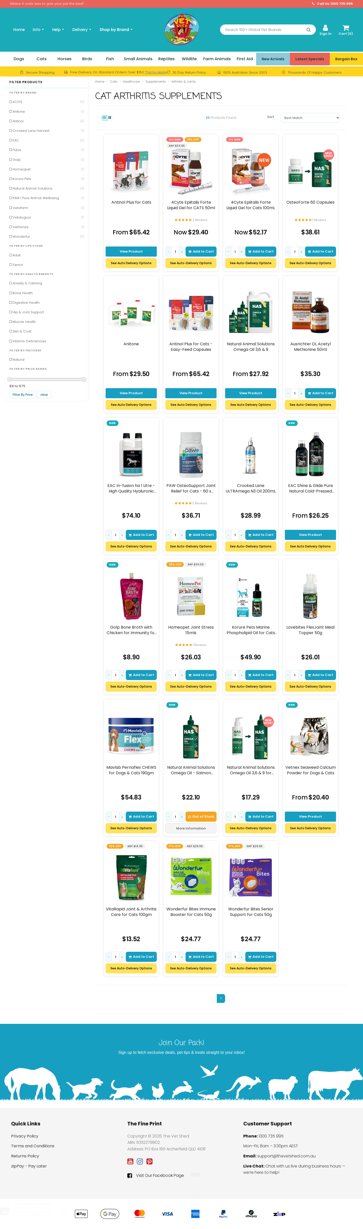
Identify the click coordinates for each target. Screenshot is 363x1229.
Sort (270, 116)
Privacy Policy (24, 1136)
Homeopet (48, 169)
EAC (48, 140)
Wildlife (189, 59)
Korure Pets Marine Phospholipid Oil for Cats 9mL (251, 630)
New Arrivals (273, 59)
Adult (17, 255)
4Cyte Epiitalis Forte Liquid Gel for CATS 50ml (191, 205)
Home (19, 29)
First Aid (245, 59)
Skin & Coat (22, 331)
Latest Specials (309, 59)
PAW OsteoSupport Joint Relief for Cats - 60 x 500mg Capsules (191, 488)
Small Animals (138, 59)
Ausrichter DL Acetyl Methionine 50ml (310, 346)
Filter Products (26, 82)
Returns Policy (25, 1156)
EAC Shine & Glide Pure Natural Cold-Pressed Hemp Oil (310, 488)
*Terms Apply (156, 72)
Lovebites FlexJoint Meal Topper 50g (310, 630)
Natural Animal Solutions (48, 188)
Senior (18, 264)
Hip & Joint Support (28, 312)
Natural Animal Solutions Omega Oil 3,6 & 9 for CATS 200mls (251, 770)
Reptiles (166, 59)
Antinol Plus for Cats (131, 202)
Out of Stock (201, 816)
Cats (42, 59)
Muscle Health (24, 321)
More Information (191, 828)
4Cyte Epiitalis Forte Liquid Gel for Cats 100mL (250, 205)
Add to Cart (201, 251)
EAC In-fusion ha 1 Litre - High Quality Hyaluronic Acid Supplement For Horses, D (131, 488)
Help (58, 29)
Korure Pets (48, 178)
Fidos (48, 149)
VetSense (48, 227)
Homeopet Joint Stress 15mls (191, 630)
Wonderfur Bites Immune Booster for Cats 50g (191, 911)
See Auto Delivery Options (131, 263)
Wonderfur (48, 236)
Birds (87, 59)
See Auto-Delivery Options (191, 263)
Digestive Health (26, 302)
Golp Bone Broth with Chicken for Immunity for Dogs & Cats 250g (131, 630)
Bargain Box (346, 59)
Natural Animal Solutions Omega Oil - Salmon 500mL (191, 770)
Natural (18, 359)
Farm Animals (217, 59)
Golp (48, 159)
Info (38, 29)
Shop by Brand (116, 29)
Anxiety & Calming (27, 283)
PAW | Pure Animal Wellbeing (48, 198)
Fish (110, 59)
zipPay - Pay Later (29, 1166)
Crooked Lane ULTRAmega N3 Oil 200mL (251, 488)
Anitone (48, 111)
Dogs (19, 59)
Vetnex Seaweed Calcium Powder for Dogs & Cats (310, 770)
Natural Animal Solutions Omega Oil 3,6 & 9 (251, 346)
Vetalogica (48, 217)
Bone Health (23, 293)
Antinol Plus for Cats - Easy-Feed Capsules (191, 346)
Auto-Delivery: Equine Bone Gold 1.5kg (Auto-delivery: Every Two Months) (38, 1211)
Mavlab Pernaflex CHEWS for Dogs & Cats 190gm (131, 770)
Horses (64, 59)
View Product (131, 251)
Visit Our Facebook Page (155, 1175)
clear (44, 394)
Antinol (48, 121)
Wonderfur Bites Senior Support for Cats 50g (251, 911)
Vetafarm (48, 207)
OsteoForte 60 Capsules (310, 202)
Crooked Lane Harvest (48, 130)
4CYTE (48, 102)
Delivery (82, 29)
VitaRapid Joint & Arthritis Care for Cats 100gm (131, 911)
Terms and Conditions (32, 1146)
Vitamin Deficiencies (29, 341)
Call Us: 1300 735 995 (332, 4)
